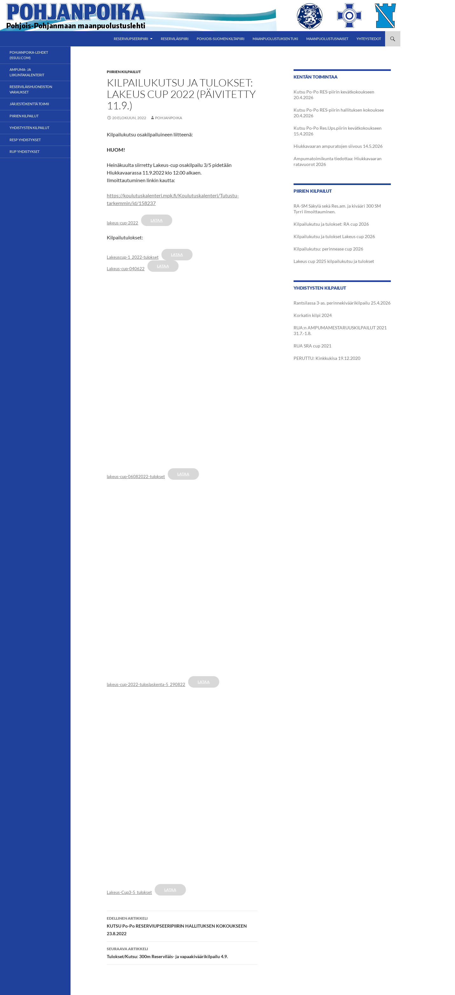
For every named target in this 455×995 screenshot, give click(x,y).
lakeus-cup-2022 (122, 222)
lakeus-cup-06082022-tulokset (136, 476)
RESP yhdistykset (25, 140)
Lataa (157, 220)
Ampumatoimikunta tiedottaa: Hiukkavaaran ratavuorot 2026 (338, 161)
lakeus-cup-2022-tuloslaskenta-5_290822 (146, 684)
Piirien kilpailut (124, 71)
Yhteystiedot (369, 39)
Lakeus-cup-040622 (126, 268)
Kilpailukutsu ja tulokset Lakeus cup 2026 (334, 236)
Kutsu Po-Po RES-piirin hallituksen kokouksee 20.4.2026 (339, 112)
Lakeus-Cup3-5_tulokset (129, 892)
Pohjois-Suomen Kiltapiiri (220, 39)
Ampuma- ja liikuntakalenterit (27, 72)
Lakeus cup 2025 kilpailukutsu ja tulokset (334, 261)
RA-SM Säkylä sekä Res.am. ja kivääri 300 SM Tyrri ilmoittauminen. (337, 208)
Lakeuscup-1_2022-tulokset (133, 257)
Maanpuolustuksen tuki (275, 39)
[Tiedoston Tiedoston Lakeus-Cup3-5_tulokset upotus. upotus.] (182, 783)
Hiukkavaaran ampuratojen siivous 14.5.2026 (338, 146)
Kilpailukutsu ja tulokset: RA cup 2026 (331, 224)
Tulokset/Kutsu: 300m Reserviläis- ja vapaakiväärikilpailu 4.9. (182, 952)
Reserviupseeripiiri (131, 39)
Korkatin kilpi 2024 (313, 315)
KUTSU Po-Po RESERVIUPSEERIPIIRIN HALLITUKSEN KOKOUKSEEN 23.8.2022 (182, 925)
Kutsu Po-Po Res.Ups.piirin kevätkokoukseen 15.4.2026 (338, 130)
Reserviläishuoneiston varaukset (31, 89)
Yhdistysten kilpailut (29, 128)
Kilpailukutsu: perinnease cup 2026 (328, 248)
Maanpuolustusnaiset (327, 39)
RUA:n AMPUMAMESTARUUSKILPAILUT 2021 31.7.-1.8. (340, 330)
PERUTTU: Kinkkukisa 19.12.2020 (327, 358)
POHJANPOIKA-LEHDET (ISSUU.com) (29, 55)
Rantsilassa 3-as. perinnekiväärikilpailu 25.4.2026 (342, 302)
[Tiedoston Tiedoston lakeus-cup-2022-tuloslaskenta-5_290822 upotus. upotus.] (182, 575)
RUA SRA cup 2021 (312, 345)
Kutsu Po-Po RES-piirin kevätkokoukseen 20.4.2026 (334, 94)
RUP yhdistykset (24, 151)
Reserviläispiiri (174, 39)
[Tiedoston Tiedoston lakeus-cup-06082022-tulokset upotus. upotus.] (182, 367)
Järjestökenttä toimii (29, 104)
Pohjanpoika (168, 117)
